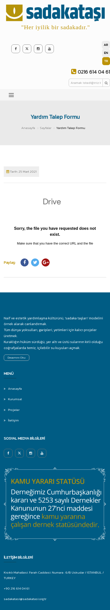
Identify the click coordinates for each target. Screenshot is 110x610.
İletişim (13, 420)
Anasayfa (28, 127)
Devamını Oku (17, 358)
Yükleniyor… (55, 219)
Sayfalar (45, 127)
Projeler (14, 409)
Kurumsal (15, 399)
